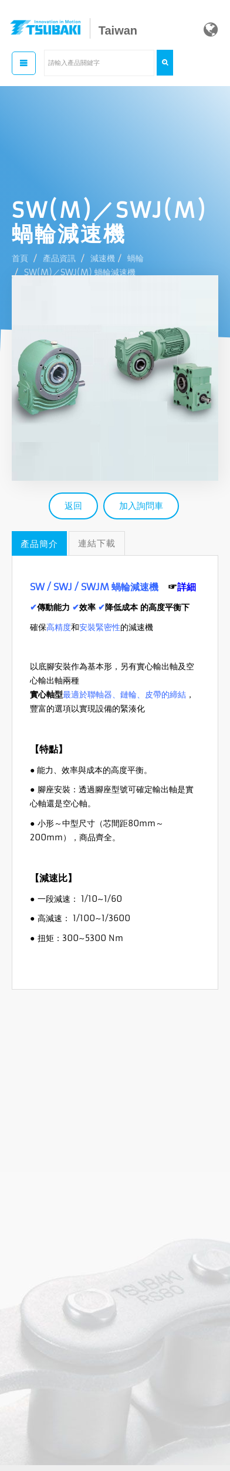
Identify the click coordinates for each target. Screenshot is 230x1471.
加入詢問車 (141, 505)
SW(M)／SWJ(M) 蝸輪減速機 (80, 272)
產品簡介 (39, 543)
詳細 (186, 587)
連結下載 (97, 543)
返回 (73, 505)
